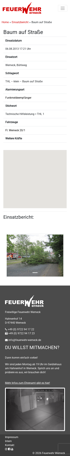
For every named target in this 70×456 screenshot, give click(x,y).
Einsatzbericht (20, 22)
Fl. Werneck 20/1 (15, 130)
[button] (35, 176)
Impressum (11, 437)
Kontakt (9, 445)
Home (5, 22)
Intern (8, 441)
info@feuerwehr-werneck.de (23, 340)
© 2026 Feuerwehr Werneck (48, 453)
